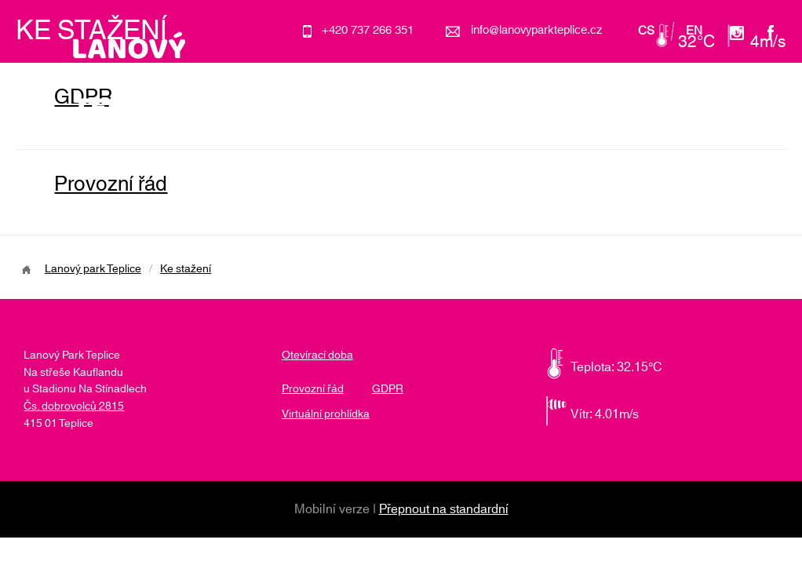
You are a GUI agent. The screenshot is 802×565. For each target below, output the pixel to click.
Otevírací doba (658, 110)
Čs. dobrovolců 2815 (74, 406)
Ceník (576, 110)
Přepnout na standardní (444, 509)
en (694, 31)
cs (646, 31)
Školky (516, 110)
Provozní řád (110, 184)
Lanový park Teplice (93, 269)
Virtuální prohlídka (326, 414)
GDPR (387, 389)
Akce (458, 110)
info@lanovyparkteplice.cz (536, 30)
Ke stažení (185, 269)
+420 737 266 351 (368, 30)
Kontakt (745, 110)
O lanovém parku (371, 110)
